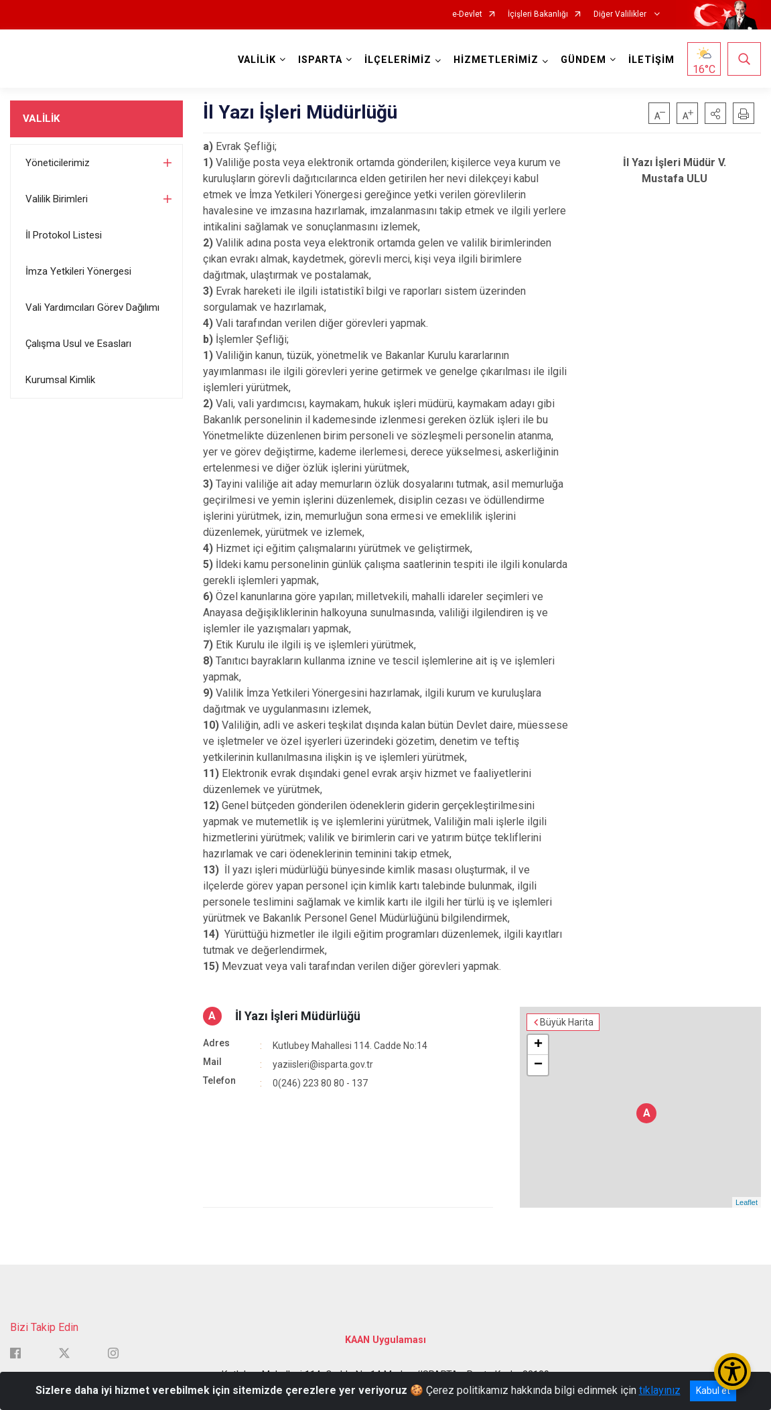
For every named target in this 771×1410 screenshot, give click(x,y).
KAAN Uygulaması (385, 1340)
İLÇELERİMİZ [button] (397, 60)
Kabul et (713, 1390)
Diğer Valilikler (620, 14)
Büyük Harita (566, 1022)
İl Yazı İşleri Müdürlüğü (297, 1016)
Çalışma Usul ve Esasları (78, 344)
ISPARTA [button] (320, 60)
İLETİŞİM (651, 60)
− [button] (538, 1065)
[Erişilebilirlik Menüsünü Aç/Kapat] (732, 1371)
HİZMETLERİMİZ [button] (496, 60)
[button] (715, 113)
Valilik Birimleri (56, 199)
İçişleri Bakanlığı (538, 14)
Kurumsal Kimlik (60, 380)
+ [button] (538, 1045)
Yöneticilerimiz (57, 163)
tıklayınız (660, 1390)
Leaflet (746, 1202)
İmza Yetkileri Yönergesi (78, 271)
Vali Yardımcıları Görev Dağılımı (92, 307)
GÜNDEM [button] (583, 60)
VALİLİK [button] (257, 60)
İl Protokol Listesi (63, 235)
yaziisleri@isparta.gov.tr (323, 1064)
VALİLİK (41, 119)
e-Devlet (467, 14)
